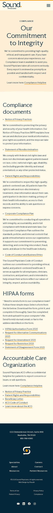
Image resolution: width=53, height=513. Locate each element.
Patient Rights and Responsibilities (22, 176)
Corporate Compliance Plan (19, 213)
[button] (48, 5)
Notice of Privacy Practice (18, 392)
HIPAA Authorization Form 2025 (21, 329)
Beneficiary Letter (14, 399)
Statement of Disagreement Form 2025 (25, 347)
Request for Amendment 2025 (20, 340)
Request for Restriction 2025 (19, 344)
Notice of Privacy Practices (18, 119)
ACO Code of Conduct (16, 403)
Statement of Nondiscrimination (21, 149)
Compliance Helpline (35, 83)
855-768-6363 (26, 438)
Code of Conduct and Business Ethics (24, 255)
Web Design (22, 482)
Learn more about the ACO (18, 406)
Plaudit (32, 482)
